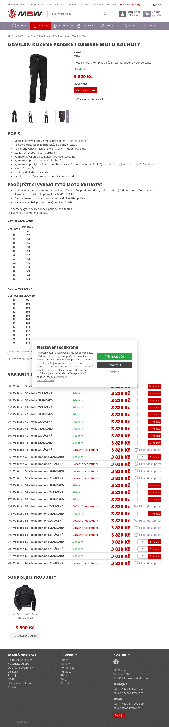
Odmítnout (114, 365)
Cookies (12, 687)
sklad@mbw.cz (131, 708)
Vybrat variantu (85, 90)
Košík (152, 14)
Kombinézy (63, 25)
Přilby (106, 25)
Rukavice (85, 25)
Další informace (45, 380)
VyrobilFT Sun (18, 722)
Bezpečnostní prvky (41, 4)
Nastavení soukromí (20, 683)
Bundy (19, 25)
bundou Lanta (77, 141)
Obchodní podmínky (66, 4)
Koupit (154, 386)
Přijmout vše (114, 356)
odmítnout (61, 376)
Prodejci (98, 4)
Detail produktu (25, 635)
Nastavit (114, 371)
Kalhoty (42, 24)
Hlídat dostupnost (147, 450)
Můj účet (129, 14)
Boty (129, 25)
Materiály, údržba (17, 4)
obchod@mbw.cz (132, 693)
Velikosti (85, 4)
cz (156, 4)
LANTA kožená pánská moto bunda (25, 616)
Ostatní (150, 25)
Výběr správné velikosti (92, 99)
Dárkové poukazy (130, 4)
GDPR (11, 679)
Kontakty (111, 4)
